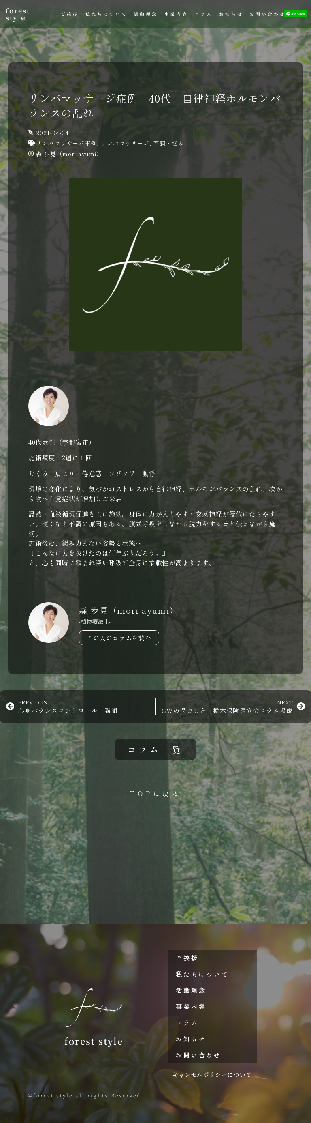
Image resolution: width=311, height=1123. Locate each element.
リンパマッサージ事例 (66, 143)
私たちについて (106, 14)
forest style (18, 14)
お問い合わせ (267, 14)
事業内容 (176, 14)
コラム (204, 14)
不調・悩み (168, 143)
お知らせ (231, 14)
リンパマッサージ (125, 143)
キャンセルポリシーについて (212, 1074)
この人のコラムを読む (119, 637)
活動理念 (146, 14)
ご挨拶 (70, 14)
